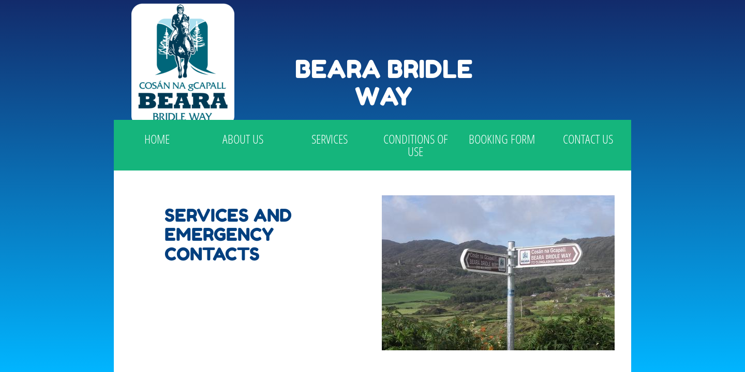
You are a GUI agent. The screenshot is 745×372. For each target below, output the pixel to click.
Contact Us (588, 138)
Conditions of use (415, 145)
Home (157, 138)
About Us (242, 138)
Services (329, 138)
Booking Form (502, 138)
